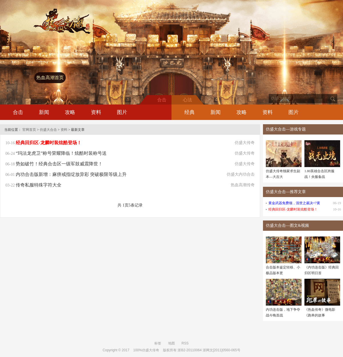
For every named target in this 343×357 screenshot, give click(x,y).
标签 (157, 343)
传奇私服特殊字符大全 (38, 184)
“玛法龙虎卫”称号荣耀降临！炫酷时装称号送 (61, 153)
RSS (185, 343)
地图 (171, 343)
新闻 (44, 112)
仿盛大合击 (48, 130)
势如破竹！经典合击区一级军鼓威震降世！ (59, 163)
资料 (96, 112)
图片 (122, 112)
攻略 (70, 112)
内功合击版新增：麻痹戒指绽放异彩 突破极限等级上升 (71, 174)
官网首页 (29, 130)
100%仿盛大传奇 (146, 350)
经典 (189, 112)
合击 (18, 112)
